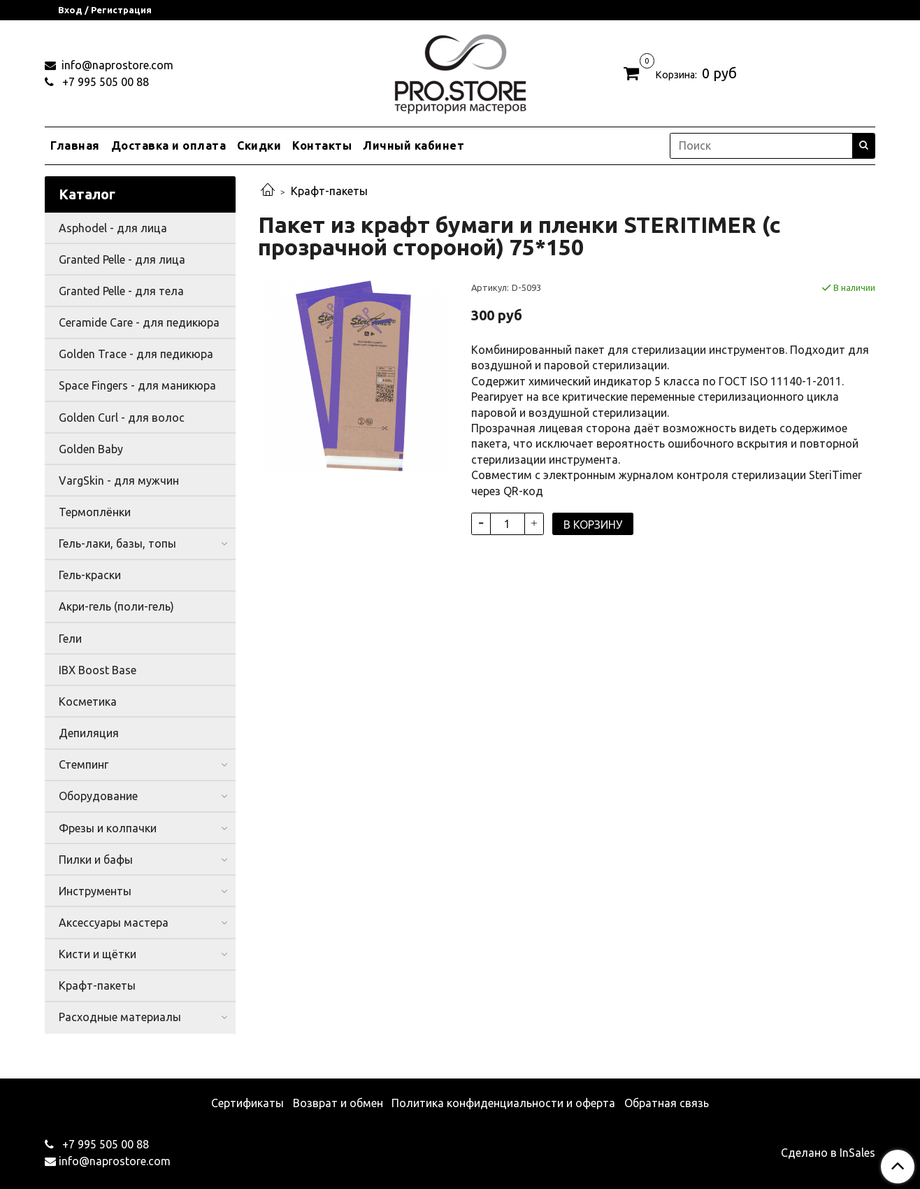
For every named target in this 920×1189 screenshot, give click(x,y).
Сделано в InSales (828, 1152)
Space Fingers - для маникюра (137, 385)
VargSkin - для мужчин (119, 480)
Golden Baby (91, 449)
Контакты (322, 145)
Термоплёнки (95, 512)
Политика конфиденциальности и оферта (503, 1103)
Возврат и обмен (338, 1103)
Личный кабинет (413, 145)
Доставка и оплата (169, 145)
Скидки (259, 145)
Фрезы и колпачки (108, 828)
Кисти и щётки (97, 954)
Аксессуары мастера (113, 922)
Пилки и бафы (96, 859)
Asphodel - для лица (113, 228)
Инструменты (95, 891)
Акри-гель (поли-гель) (116, 606)
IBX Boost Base (97, 670)
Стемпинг (83, 764)
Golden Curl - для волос (122, 417)
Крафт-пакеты (329, 191)
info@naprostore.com (116, 65)
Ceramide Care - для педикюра (139, 322)
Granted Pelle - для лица (122, 259)
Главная (75, 145)
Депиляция (89, 733)
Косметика (88, 701)
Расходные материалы (120, 1017)
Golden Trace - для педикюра (136, 354)
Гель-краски (90, 575)
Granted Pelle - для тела (121, 291)
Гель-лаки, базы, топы (117, 543)
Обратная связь (666, 1103)
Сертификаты (247, 1103)
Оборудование (98, 796)
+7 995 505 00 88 (104, 82)
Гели (70, 638)
